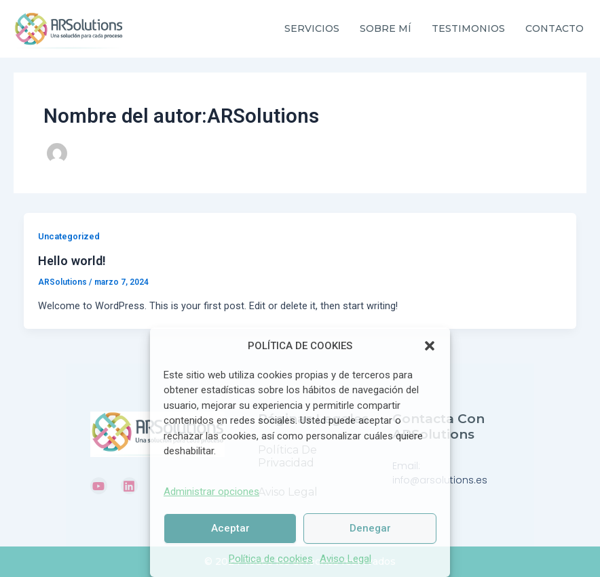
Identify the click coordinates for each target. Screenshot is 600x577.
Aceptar (230, 528)
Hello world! (72, 261)
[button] (429, 346)
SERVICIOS (311, 28)
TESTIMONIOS (468, 28)
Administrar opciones (211, 491)
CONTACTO (554, 28)
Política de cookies (271, 559)
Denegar (370, 528)
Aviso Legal (345, 559)
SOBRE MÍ (385, 28)
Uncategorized (69, 236)
